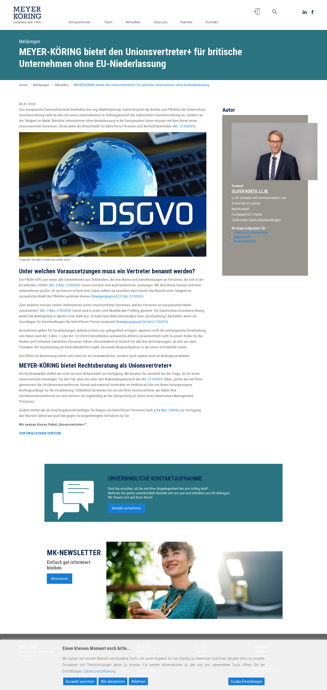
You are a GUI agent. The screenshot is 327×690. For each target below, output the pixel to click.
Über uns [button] (161, 22)
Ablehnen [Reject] (138, 681)
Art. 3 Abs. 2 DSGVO (64, 285)
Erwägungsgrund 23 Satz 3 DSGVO (117, 296)
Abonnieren (59, 582)
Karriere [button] (187, 22)
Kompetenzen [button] (81, 22)
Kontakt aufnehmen (126, 511)
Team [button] (109, 22)
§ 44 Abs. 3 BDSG (166, 410)
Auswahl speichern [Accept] (80, 681)
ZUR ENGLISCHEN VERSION (40, 433)
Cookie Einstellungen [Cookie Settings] (246, 681)
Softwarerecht (242, 237)
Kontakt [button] (212, 22)
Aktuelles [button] (133, 22)
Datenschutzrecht (244, 241)
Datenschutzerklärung (99, 671)
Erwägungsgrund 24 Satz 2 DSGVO (142, 321)
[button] (256, 12)
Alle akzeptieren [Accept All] (113, 681)
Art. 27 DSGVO (184, 126)
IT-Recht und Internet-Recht (250, 232)
